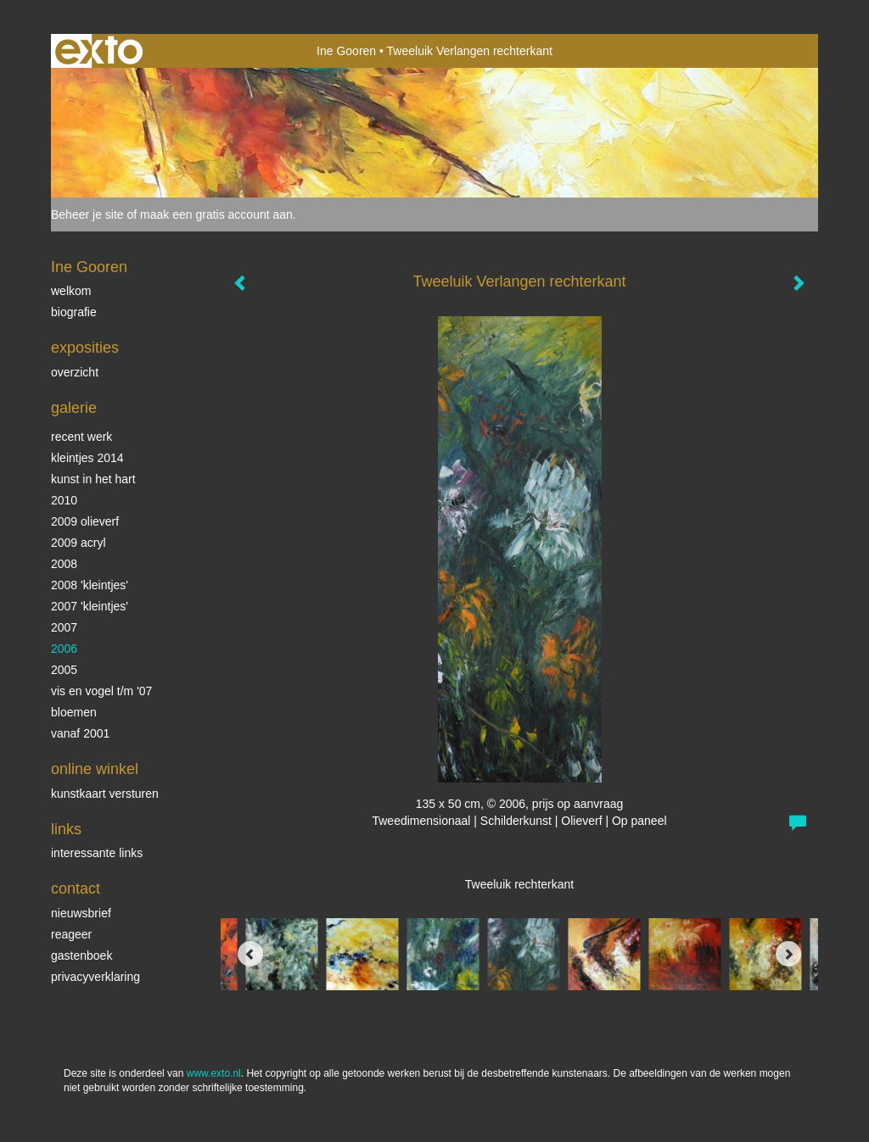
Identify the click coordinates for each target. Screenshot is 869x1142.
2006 (64, 648)
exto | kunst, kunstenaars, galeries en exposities (99, 51)
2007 (64, 627)
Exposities (85, 347)
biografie (74, 312)
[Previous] (250, 954)
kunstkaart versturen (105, 793)
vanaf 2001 (80, 733)
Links (66, 829)
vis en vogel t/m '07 (101, 691)
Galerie (74, 407)
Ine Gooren (346, 51)
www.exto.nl (214, 1073)
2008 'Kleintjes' (89, 585)
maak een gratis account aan (216, 214)
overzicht (74, 372)
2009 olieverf (85, 521)
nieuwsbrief (81, 913)
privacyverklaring (95, 976)
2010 (64, 500)
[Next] (788, 954)
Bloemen (74, 712)
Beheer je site (87, 214)
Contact (75, 888)
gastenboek (81, 955)
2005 (64, 670)
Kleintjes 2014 (87, 458)
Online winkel (94, 768)
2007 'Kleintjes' (89, 606)
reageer (71, 934)
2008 (64, 564)
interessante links (97, 853)
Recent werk (81, 436)
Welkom (71, 291)
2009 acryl (78, 542)
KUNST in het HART (93, 479)
